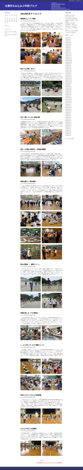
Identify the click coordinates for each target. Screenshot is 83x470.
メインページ (46, 462)
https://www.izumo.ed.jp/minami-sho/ (61, 9)
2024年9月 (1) (68, 45)
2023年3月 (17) (68, 73)
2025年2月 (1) (68, 39)
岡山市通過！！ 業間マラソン (30, 264)
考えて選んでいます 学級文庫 (30, 117)
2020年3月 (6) (68, 117)
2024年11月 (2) (68, 42)
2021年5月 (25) (68, 109)
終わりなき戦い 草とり (27, 69)
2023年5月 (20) (68, 70)
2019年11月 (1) (68, 123)
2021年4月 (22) (68, 110)
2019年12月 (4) (68, 122)
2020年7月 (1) (68, 112)
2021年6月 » (60, 462)
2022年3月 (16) (68, 92)
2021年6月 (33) (68, 107)
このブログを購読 (70, 138)
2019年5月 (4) (68, 133)
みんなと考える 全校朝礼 (28, 428)
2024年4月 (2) (68, 52)
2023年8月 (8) (68, 65)
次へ (42, 460)
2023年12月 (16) (68, 58)
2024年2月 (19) (68, 55)
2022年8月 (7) (68, 84)
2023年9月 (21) (68, 63)
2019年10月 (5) (68, 125)
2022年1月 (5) (68, 96)
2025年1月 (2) (68, 40)
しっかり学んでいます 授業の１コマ (32, 345)
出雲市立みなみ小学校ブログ (21, 6)
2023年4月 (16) (68, 71)
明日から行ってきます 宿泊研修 (30, 395)
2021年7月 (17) (68, 105)
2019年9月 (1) (68, 126)
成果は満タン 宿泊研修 (27, 181)
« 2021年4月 (39, 462)
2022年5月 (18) (68, 89)
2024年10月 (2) (68, 44)
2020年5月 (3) (68, 115)
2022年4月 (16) (68, 91)
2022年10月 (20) (68, 81)
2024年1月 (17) (68, 57)
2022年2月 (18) (68, 94)
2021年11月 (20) (68, 99)
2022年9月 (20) (68, 83)
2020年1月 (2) (68, 120)
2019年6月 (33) (68, 131)
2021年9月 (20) (68, 102)
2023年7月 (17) (68, 66)
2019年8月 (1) (68, 128)
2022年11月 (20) (68, 79)
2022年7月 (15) (68, 86)
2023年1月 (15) (68, 76)
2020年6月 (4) (68, 113)
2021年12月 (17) (68, 97)
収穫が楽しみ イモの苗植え (29, 313)
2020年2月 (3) (68, 118)
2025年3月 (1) (68, 37)
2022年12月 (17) (68, 78)
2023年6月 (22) (68, 68)
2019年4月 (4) (68, 135)
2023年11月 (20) (68, 60)
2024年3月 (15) (68, 53)
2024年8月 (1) (68, 47)
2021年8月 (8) (68, 104)
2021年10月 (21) (68, 100)
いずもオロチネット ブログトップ (74, 0)
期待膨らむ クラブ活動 (27, 18)
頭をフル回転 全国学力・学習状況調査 (33, 149)
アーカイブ (53, 462)
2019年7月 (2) (68, 130)
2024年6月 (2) (68, 50)
